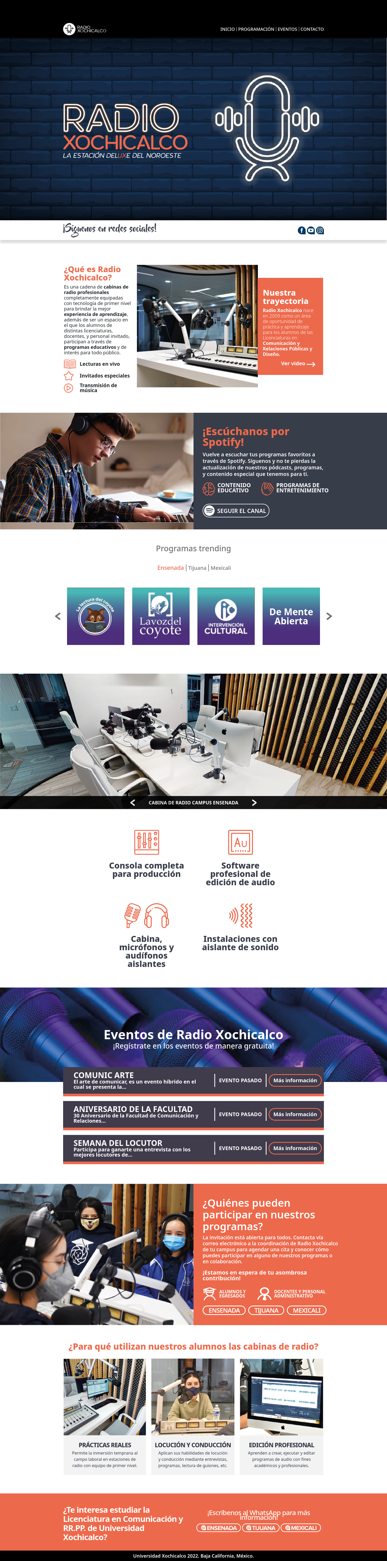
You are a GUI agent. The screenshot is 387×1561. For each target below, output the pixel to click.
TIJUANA (266, 1310)
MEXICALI (306, 1310)
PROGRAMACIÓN (256, 29)
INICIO (227, 29)
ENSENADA (224, 1310)
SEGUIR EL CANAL (235, 510)
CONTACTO (312, 29)
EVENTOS (287, 29)
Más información (295, 1080)
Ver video (293, 364)
